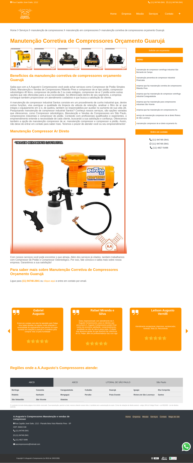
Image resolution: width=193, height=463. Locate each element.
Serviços (153, 14)
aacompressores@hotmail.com (26, 444)
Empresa (126, 14)
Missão (140, 14)
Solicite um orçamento (159, 50)
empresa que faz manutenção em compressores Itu (156, 112)
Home (113, 14)
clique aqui (49, 281)
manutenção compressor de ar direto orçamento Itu (156, 125)
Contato (169, 14)
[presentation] (5, 342)
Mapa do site (174, 417)
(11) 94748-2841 (156, 2)
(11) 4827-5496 (159, 148)
